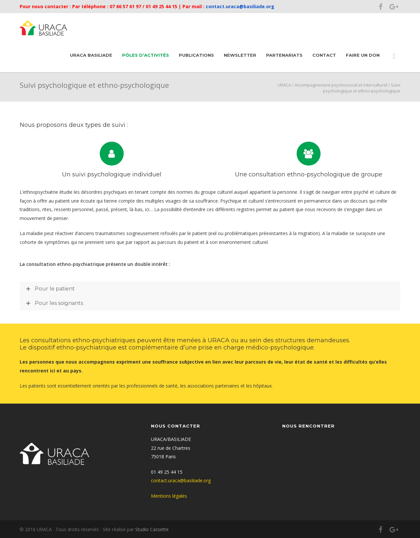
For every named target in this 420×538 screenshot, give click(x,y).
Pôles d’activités (145, 55)
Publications (196, 55)
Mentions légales (169, 496)
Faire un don (363, 55)
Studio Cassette (152, 529)
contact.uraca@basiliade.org (239, 6)
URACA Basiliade (91, 55)
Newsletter (240, 55)
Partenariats (284, 55)
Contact (324, 55)
